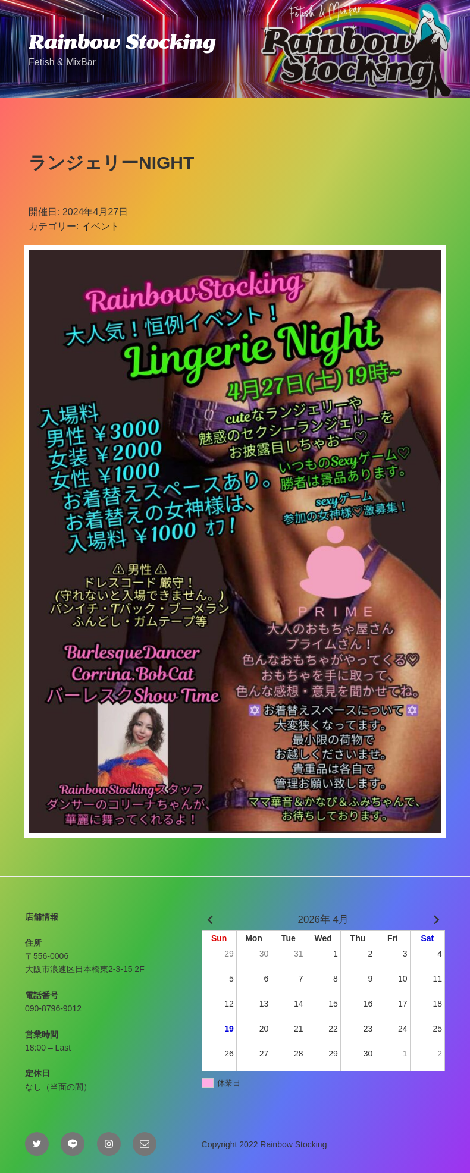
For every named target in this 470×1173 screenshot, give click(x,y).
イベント (101, 226)
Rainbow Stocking (122, 41)
